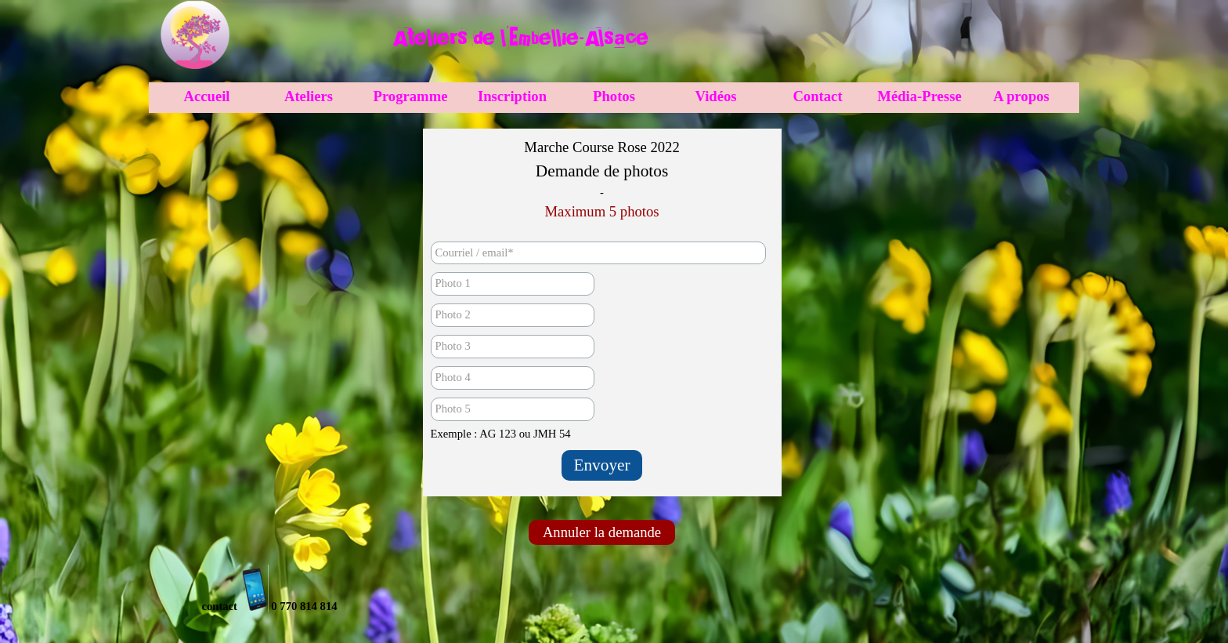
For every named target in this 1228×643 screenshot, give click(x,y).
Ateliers (308, 96)
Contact (817, 96)
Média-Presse (919, 96)
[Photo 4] (512, 378)
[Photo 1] (512, 284)
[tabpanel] (520, 38)
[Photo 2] (512, 315)
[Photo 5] (512, 409)
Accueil (206, 96)
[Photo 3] (512, 346)
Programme (411, 96)
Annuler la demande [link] (602, 532)
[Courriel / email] (598, 253)
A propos (1021, 96)
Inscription (512, 96)
